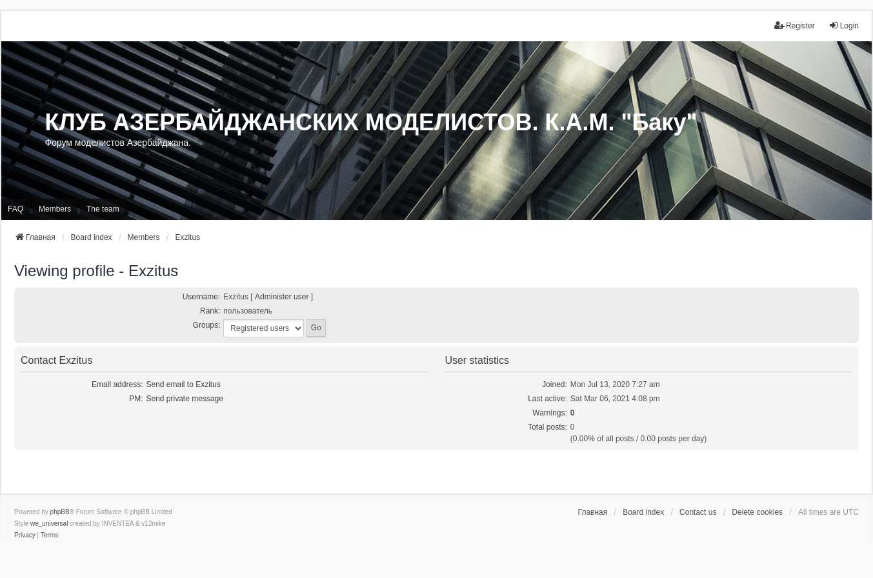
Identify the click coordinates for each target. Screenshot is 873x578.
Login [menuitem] (843, 25)
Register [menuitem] (794, 25)
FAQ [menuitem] (15, 209)
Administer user (281, 296)
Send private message (184, 398)
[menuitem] (24, 535)
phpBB (60, 511)
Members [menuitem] (55, 209)
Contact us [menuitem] (697, 512)
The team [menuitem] (102, 209)
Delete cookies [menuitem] (757, 512)
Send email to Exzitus (183, 384)
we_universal (49, 523)
